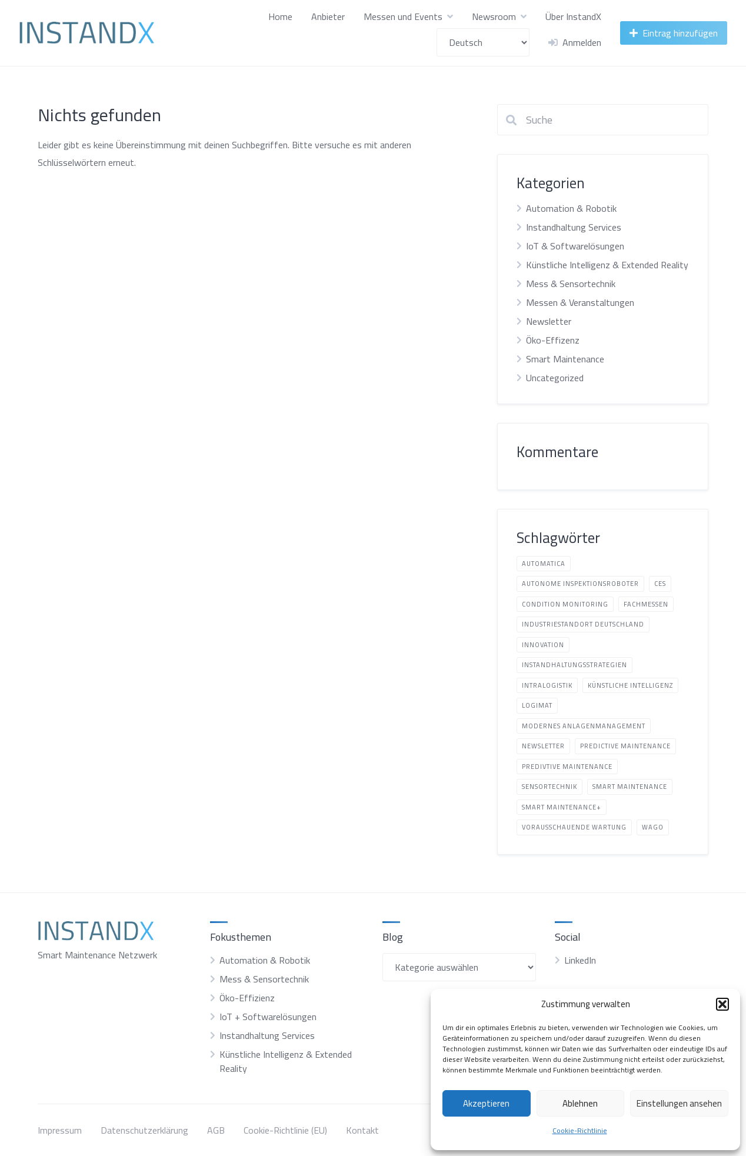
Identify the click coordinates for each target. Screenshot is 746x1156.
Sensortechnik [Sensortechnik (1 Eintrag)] (549, 786)
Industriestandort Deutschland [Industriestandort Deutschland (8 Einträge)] (583, 624)
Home (280, 16)
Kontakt (362, 1130)
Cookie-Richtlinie (579, 1130)
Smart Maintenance (565, 359)
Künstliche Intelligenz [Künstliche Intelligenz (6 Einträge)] (630, 685)
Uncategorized (555, 378)
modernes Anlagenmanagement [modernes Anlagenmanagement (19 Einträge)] (583, 726)
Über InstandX (573, 16)
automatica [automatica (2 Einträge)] (543, 563)
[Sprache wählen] (483, 42)
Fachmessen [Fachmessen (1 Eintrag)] (646, 604)
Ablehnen (580, 1103)
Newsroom (494, 16)
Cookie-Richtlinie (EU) (285, 1130)
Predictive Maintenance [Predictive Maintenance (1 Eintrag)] (625, 746)
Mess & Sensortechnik (570, 283)
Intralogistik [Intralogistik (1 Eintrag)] (547, 685)
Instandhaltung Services (573, 227)
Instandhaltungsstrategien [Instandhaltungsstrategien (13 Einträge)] (574, 665)
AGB (216, 1130)
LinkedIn (580, 960)
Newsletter (548, 321)
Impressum (60, 1130)
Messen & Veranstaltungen (580, 302)
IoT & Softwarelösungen (575, 246)
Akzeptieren (486, 1103)
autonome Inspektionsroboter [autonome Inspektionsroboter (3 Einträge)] (580, 583)
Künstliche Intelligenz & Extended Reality (607, 265)
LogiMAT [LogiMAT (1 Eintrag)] (537, 705)
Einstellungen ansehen (679, 1103)
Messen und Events (403, 16)
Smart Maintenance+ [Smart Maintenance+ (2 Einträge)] (561, 807)
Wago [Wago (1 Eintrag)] (653, 827)
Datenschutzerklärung (144, 1130)
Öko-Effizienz (247, 998)
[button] (722, 1004)
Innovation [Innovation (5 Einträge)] (543, 645)
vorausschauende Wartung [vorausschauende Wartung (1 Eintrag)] (574, 827)
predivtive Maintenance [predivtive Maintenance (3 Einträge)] (567, 766)
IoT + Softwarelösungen (268, 1016)
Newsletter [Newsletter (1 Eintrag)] (543, 746)
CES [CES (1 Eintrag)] (660, 583)
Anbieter (328, 16)
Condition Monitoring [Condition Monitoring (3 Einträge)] (565, 604)
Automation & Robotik (571, 208)
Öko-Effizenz (553, 340)
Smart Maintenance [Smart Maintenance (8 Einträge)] (629, 786)
